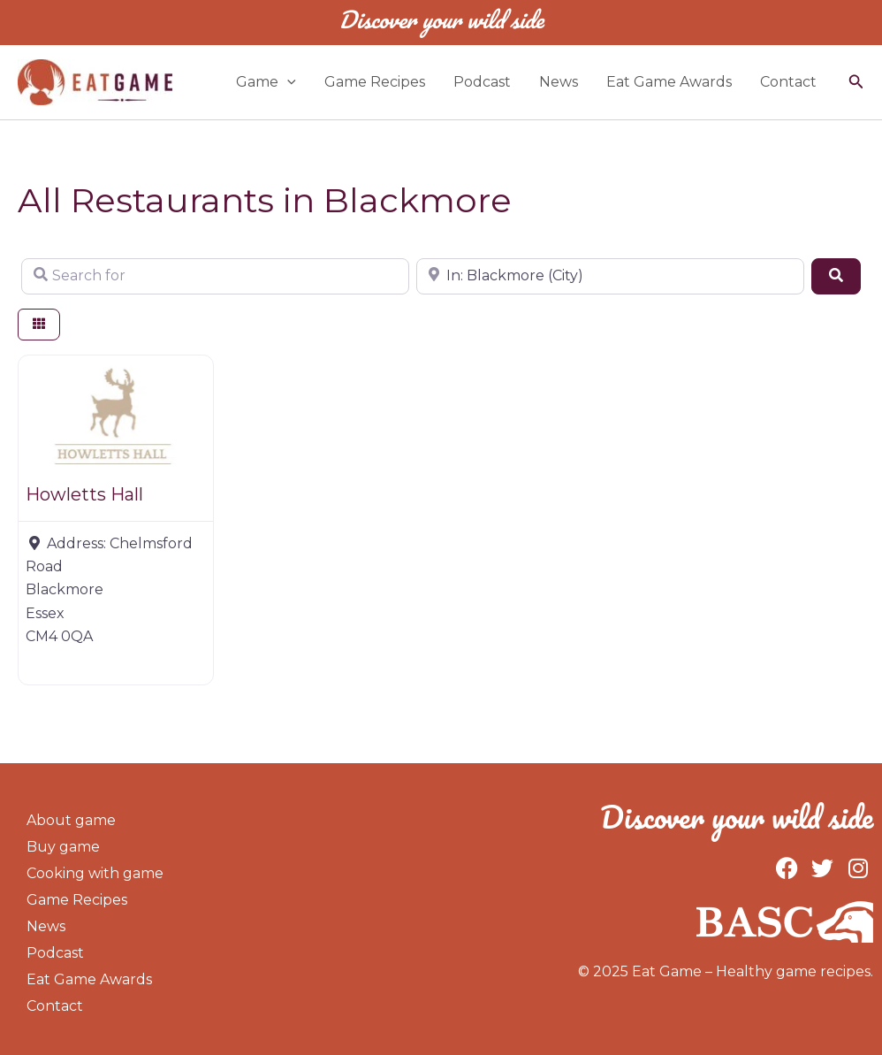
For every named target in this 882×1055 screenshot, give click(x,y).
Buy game (63, 846)
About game (71, 820)
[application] (287, 82)
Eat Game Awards (669, 81)
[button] (856, 82)
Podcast (482, 81)
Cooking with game (95, 873)
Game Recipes (374, 81)
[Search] (836, 276)
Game (266, 82)
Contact (788, 81)
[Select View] (39, 325)
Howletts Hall (84, 494)
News (558, 81)
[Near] (610, 276)
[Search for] (215, 276)
